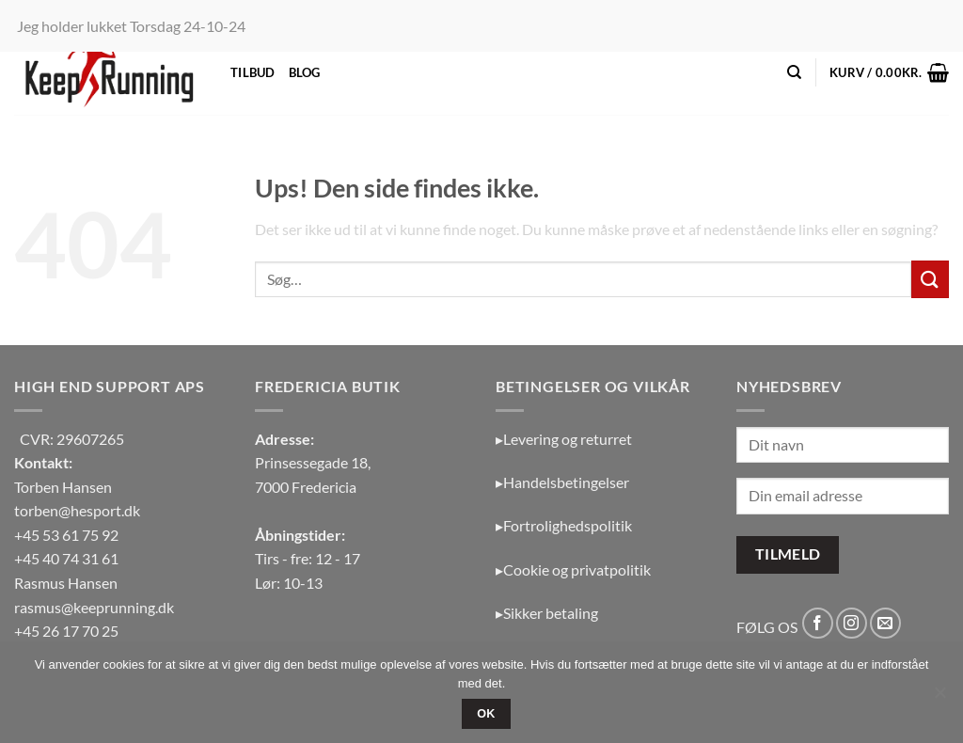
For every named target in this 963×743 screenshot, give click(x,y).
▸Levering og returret (564, 439)
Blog (305, 72)
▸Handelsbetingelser (562, 482)
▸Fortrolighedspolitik (564, 525)
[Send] (930, 279)
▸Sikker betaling (547, 613)
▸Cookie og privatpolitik (573, 569)
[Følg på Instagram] (851, 623)
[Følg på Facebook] (817, 623)
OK (486, 713)
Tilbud (253, 72)
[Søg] (794, 72)
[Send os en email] (885, 623)
